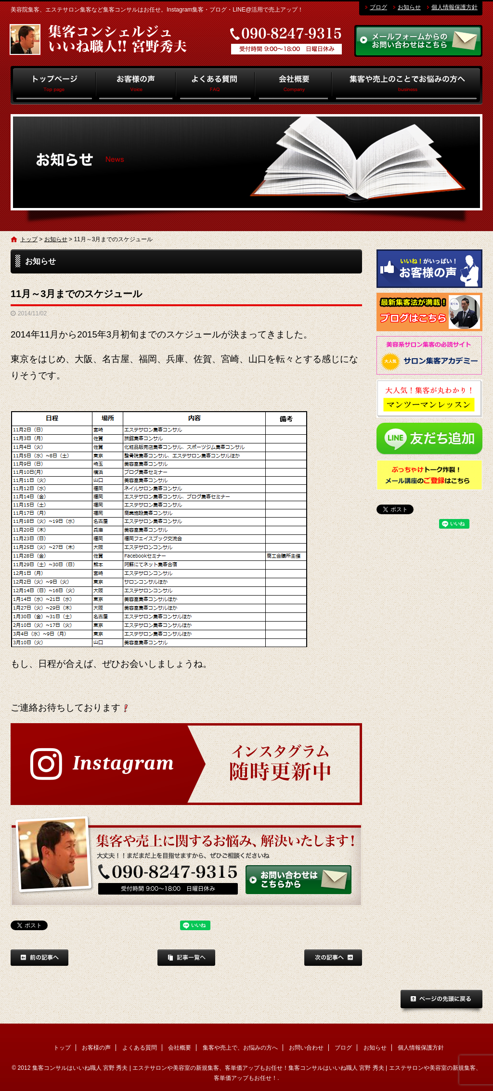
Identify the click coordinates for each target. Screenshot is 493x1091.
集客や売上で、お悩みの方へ (407, 85)
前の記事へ (39, 957)
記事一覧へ (186, 957)
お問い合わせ (306, 1047)
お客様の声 (136, 85)
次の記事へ (333, 957)
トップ (53, 85)
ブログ (378, 7)
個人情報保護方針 (454, 7)
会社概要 (293, 85)
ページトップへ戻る (441, 1002)
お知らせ (409, 7)
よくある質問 (215, 85)
